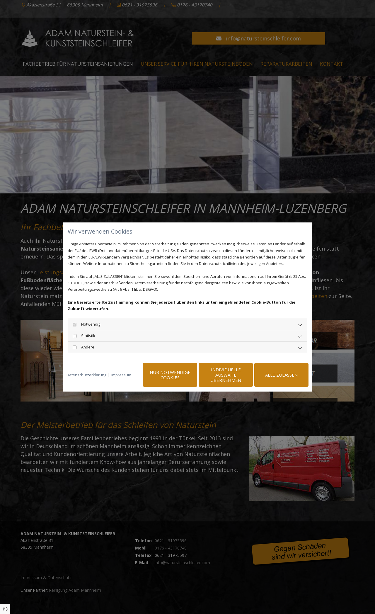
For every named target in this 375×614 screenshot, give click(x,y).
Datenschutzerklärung (86, 374)
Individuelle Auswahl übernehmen (225, 375)
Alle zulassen (281, 375)
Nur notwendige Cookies (170, 374)
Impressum (121, 374)
